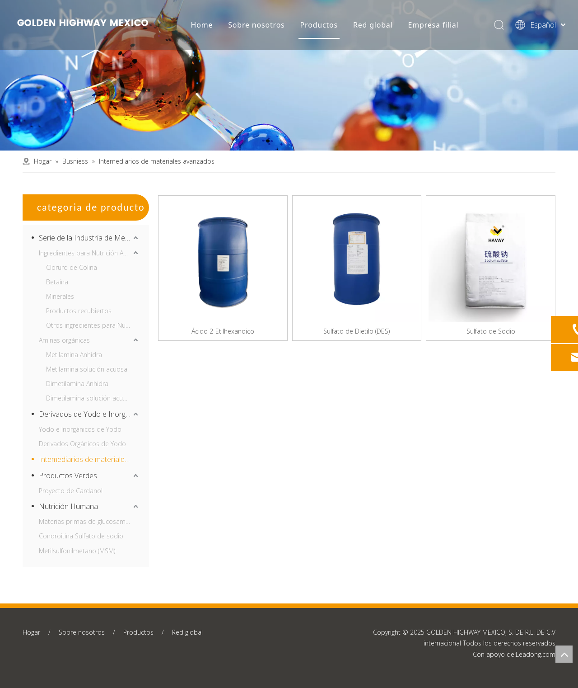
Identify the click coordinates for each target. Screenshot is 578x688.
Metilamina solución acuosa (86, 369)
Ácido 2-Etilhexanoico (222, 331)
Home (202, 25)
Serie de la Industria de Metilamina (89, 238)
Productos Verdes (68, 476)
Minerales (60, 296)
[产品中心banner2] (289, 75)
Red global (372, 25)
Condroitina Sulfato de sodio (81, 536)
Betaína (57, 282)
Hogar (31, 632)
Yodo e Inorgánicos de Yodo (80, 429)
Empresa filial (433, 25)
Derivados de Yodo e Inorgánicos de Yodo (89, 414)
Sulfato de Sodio (490, 331)
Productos (318, 25)
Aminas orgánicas (64, 340)
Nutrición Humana (68, 506)
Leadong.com (535, 654)
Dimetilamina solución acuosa (90, 398)
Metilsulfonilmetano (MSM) (77, 551)
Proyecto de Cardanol (71, 490)
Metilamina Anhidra (74, 354)
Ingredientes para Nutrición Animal (89, 253)
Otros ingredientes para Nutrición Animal (93, 325)
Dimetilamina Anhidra (77, 383)
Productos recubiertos (79, 310)
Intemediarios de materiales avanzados (89, 459)
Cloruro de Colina (71, 267)
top (564, 654)
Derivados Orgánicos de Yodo (82, 443)
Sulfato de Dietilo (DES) (356, 331)
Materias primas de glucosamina (86, 521)
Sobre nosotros (256, 25)
